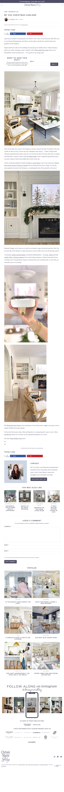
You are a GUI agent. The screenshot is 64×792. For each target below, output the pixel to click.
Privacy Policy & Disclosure (33, 764)
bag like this (7, 434)
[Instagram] (54, 756)
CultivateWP (3, 766)
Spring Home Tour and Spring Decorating (46, 674)
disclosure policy (25, 24)
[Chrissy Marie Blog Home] (32, 5)
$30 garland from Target (42, 50)
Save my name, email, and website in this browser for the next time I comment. (22, 557)
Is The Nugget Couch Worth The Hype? (18, 602)
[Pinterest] (61, 756)
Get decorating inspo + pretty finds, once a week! (32, 1)
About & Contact (22, 764)
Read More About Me (39, 479)
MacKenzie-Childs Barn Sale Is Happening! (10, 508)
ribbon (51, 255)
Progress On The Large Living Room (39, 509)
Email (32, 61)
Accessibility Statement (43, 764)
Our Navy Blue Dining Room (46, 637)
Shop (27, 764)
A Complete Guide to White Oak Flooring (18, 638)
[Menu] (1, 5)
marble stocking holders (19, 255)
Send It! (54, 64)
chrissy (12, 19)
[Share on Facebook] (18, 34)
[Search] (62, 5)
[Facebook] (57, 756)
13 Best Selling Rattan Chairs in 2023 (53, 509)
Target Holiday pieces (16, 438)
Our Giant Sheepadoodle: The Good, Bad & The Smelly (18, 674)
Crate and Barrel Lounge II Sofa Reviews (46, 602)
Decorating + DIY (14, 11)
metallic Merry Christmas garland (14, 257)
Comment (8, 526)
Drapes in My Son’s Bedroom (25, 507)
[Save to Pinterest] (35, 34)
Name (6, 545)
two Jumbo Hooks (31, 156)
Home (5, 11)
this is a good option (34, 163)
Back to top (57, 766)
